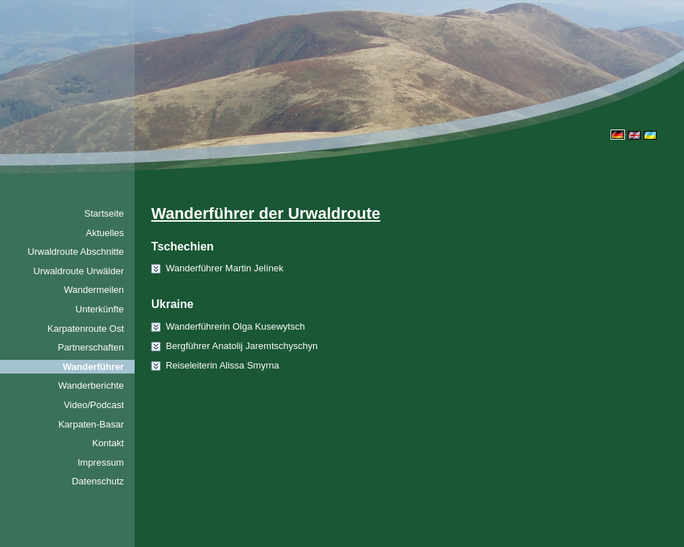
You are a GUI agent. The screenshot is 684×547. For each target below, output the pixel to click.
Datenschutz (98, 481)
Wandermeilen (94, 289)
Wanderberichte (91, 385)
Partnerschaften (91, 347)
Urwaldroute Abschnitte (75, 251)
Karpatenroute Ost (86, 328)
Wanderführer (93, 366)
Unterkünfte (100, 309)
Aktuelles (105, 232)
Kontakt (108, 443)
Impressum (101, 462)
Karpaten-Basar (91, 424)
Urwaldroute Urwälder (78, 271)
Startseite (104, 213)
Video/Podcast (93, 404)
